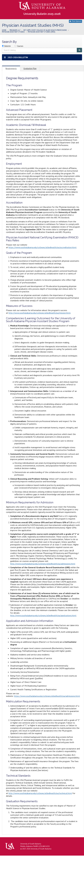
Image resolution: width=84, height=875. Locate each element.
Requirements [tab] (11, 68)
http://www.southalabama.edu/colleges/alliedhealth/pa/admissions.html (42, 563)
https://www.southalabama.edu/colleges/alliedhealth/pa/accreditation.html (42, 247)
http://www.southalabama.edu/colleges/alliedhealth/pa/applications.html (43, 615)
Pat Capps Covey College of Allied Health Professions (45, 30)
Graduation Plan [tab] (29, 68)
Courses (20, 46)
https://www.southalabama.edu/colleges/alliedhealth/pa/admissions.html (47, 696)
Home (4, 30)
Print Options (75, 21)
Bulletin (7, 46)
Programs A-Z (15, 30)
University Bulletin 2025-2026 (42, 13)
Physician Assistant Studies (13, 32)
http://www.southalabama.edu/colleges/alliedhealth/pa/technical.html (40, 793)
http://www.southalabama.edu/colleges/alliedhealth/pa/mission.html (39, 313)
